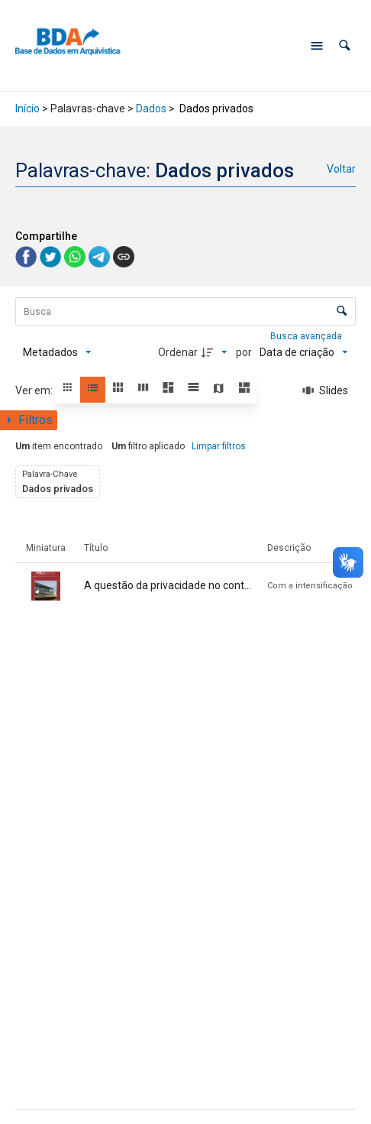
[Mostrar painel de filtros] (28, 420)
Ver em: (35, 390)
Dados (151, 108)
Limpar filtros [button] (219, 446)
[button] (345, 45)
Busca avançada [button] (307, 336)
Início (27, 108)
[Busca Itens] (185, 311)
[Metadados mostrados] (57, 352)
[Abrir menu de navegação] (317, 45)
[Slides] (325, 390)
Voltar (341, 169)
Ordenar (178, 352)
